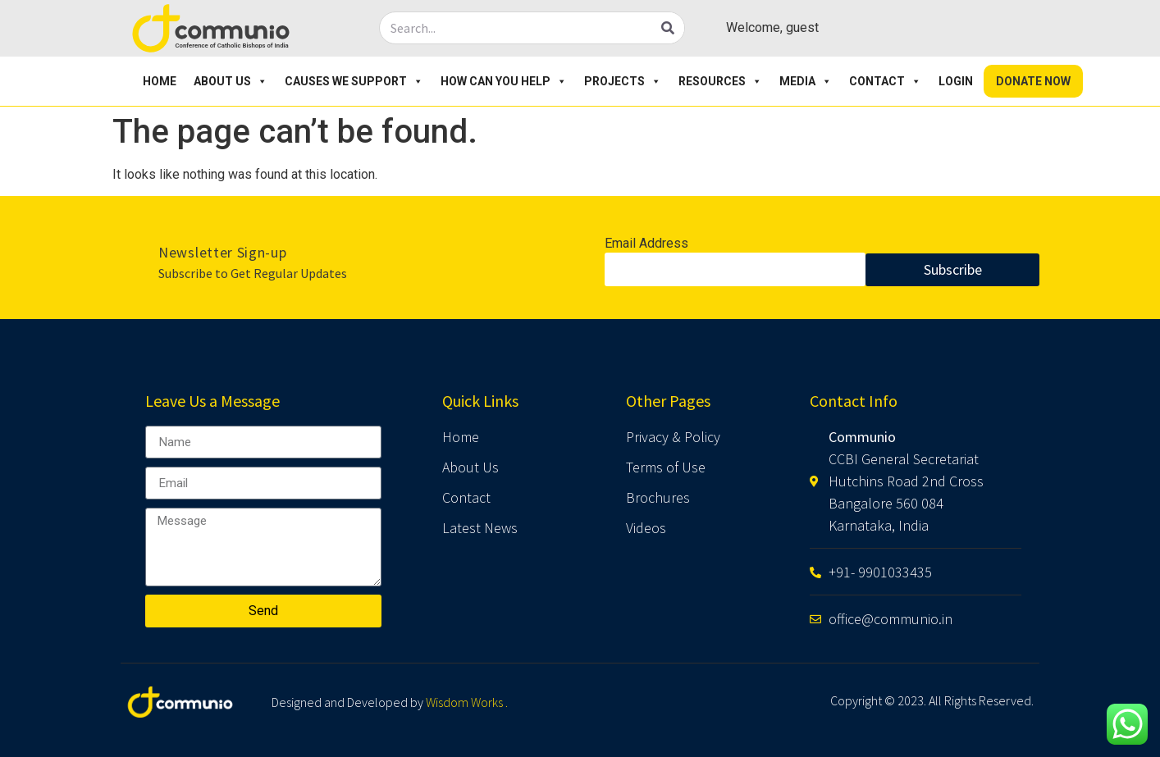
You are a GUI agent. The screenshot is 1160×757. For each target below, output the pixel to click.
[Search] (667, 27)
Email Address (646, 244)
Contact (885, 81)
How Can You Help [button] (504, 81)
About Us (230, 81)
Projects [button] (622, 81)
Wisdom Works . (467, 702)
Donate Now (1033, 81)
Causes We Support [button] (354, 81)
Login (956, 81)
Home (159, 81)
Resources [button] (720, 81)
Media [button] (805, 81)
